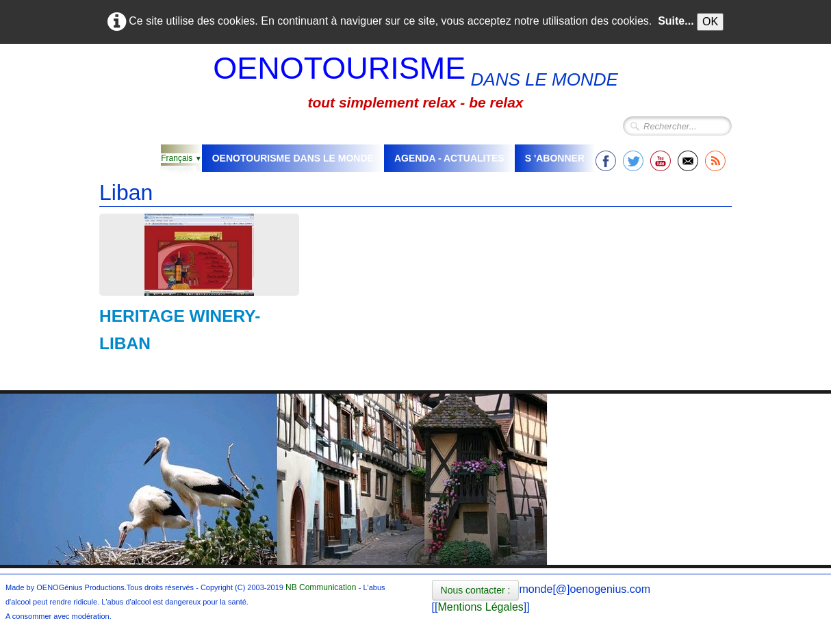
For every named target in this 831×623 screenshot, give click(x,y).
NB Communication (320, 587)
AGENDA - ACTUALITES (449, 158)
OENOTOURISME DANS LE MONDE (293, 158)
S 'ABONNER (555, 158)
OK (710, 21)
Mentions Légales (480, 607)
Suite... (675, 21)
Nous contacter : (476, 590)
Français (181, 158)
